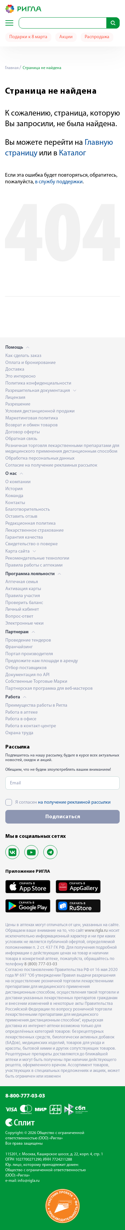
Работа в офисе (20, 719)
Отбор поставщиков (26, 667)
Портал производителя (29, 654)
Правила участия (22, 595)
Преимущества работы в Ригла (36, 705)
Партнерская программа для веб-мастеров (49, 688)
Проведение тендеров (28, 640)
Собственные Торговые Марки (36, 681)
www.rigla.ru (96, 930)
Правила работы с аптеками (34, 565)
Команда (14, 495)
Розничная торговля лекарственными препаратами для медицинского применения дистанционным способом (62, 448)
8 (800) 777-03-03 (40, 964)
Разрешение (17, 404)
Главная (12, 68)
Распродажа (97, 37)
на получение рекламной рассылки (74, 802)
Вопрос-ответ (19, 616)
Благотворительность (27, 509)
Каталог (72, 153)
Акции (66, 37)
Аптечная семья (21, 581)
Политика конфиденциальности (38, 383)
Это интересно (20, 376)
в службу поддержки (59, 182)
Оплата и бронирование (30, 362)
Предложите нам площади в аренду (41, 661)
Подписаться (62, 817)
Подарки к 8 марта (28, 37)
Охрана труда (19, 733)
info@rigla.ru (29, 1181)
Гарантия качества (24, 537)
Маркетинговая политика (31, 418)
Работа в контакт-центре (30, 726)
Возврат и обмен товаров (31, 425)
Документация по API (27, 674)
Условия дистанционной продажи (40, 411)
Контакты (15, 502)
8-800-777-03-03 (25, 1096)
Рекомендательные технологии (37, 558)
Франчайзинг (19, 647)
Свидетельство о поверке (31, 544)
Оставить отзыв (21, 516)
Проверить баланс (24, 602)
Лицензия (15, 397)
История (14, 488)
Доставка (14, 369)
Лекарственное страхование (34, 530)
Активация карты (23, 588)
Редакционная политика (30, 523)
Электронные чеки (24, 623)
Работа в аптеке (21, 712)
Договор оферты (22, 432)
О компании (18, 482)
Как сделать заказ (23, 355)
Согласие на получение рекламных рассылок (51, 465)
